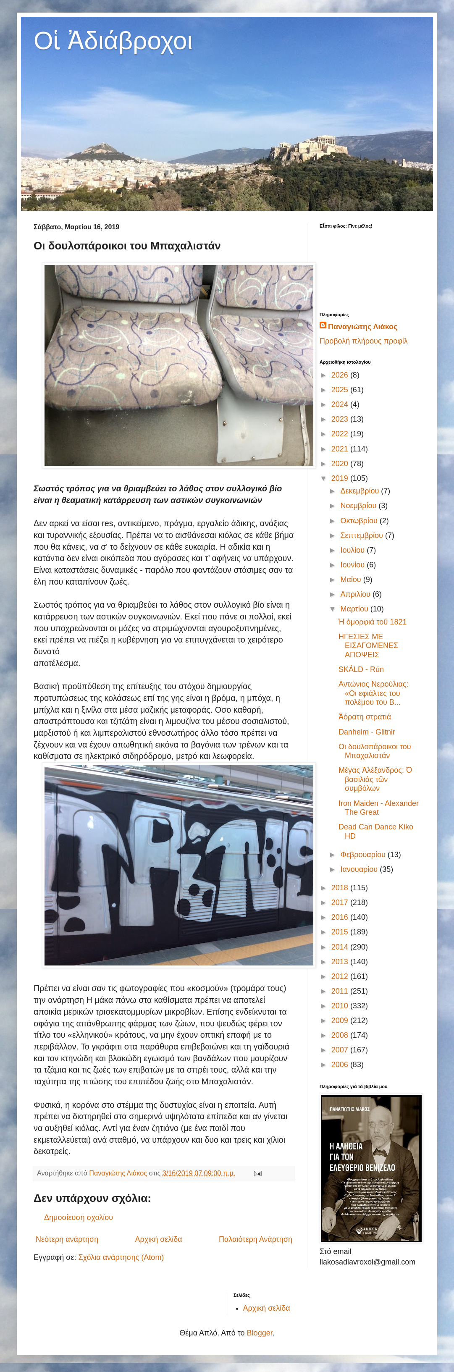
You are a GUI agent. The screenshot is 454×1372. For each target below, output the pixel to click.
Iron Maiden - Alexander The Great (379, 808)
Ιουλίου (353, 550)
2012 (340, 976)
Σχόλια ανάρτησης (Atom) (121, 1257)
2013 (340, 962)
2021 (340, 449)
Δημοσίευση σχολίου (78, 1217)
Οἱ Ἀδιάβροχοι (113, 40)
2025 (340, 390)
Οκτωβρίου (359, 521)
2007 (340, 1050)
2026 (340, 375)
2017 (340, 902)
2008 (340, 1035)
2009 (340, 1020)
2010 (340, 1006)
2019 (340, 478)
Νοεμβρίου (359, 505)
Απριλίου (356, 594)
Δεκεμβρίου (360, 491)
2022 (340, 434)
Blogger (260, 1333)
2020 (340, 463)
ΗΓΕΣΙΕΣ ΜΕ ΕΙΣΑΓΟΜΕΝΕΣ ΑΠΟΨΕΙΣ (368, 645)
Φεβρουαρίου (363, 854)
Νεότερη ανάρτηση (67, 1239)
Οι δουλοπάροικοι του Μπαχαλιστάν (375, 751)
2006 (340, 1064)
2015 (340, 932)
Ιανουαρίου (360, 869)
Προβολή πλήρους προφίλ (364, 341)
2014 (340, 947)
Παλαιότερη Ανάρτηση (255, 1239)
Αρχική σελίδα (158, 1239)
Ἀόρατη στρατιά (365, 717)
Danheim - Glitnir (367, 732)
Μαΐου (351, 579)
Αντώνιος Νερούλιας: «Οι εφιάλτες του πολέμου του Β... (373, 693)
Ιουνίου (353, 565)
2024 (340, 404)
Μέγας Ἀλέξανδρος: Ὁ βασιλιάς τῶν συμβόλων (375, 779)
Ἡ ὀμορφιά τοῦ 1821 (373, 622)
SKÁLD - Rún (361, 669)
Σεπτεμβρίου (362, 535)
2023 (340, 419)
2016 (340, 917)
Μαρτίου (355, 609)
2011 (340, 991)
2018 (340, 888)
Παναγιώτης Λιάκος (362, 327)
